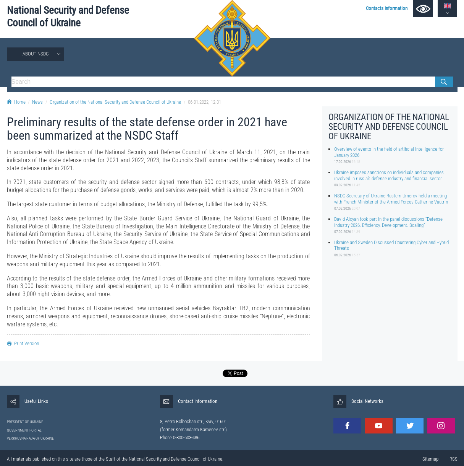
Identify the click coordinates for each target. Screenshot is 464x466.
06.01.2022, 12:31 (204, 102)
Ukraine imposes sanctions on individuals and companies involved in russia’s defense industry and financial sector (389, 175)
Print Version (23, 343)
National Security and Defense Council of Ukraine (68, 16)
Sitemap (430, 459)
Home (16, 102)
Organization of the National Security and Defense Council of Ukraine (115, 102)
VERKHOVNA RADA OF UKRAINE (30, 438)
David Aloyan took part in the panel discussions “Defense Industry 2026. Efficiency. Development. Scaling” (388, 222)
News (37, 102)
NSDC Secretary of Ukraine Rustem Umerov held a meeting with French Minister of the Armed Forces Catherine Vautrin (391, 198)
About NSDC (36, 54)
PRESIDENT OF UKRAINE (25, 421)
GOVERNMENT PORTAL (24, 430)
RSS (453, 459)
